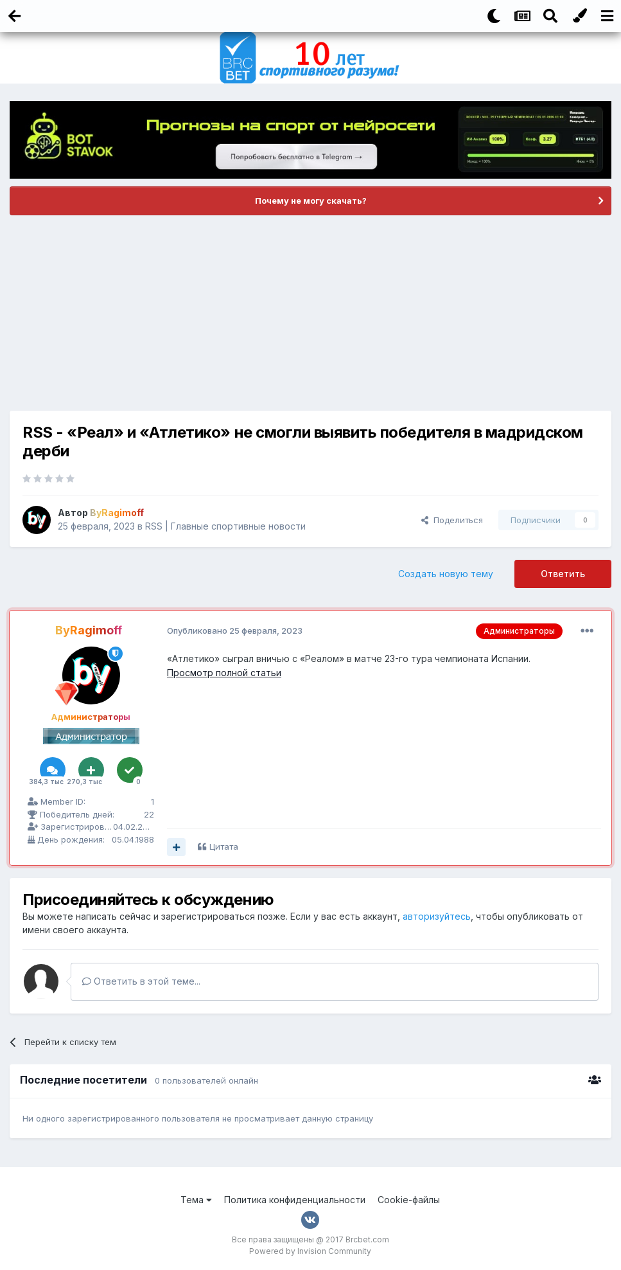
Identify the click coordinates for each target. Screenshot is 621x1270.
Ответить (563, 573)
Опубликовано (234, 630)
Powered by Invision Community (310, 1251)
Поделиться (452, 520)
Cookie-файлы (409, 1199)
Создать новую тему (445, 573)
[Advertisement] (311, 313)
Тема (196, 1199)
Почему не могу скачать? (311, 200)
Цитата (223, 846)
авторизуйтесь (437, 916)
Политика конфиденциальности (294, 1199)
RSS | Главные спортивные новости (225, 526)
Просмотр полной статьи (224, 672)
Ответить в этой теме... (141, 981)
